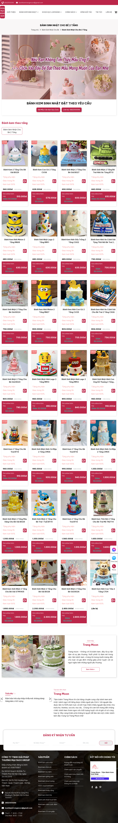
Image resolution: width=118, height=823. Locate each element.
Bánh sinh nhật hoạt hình (47, 800)
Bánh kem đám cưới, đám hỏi (47, 805)
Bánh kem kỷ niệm (45, 772)
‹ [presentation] (2, 699)
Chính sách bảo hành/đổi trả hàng (73, 775)
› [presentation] (50, 699)
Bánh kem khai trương (46, 781)
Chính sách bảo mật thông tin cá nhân (72, 782)
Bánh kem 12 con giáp (46, 811)
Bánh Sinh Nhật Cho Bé (50, 30)
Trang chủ (35, 30)
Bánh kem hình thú (45, 795)
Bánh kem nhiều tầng (46, 790)
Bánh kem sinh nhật (45, 762)
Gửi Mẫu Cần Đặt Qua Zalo (48, 110)
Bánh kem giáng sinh (46, 776)
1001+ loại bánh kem (46, 786)
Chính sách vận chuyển (73, 770)
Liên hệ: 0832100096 (71, 110)
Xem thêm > (90, 669)
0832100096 (9, 3)
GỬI (106, 743)
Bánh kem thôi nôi (44, 767)
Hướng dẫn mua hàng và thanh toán (73, 763)
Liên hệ (94, 608)
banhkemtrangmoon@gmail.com (31, 3)
